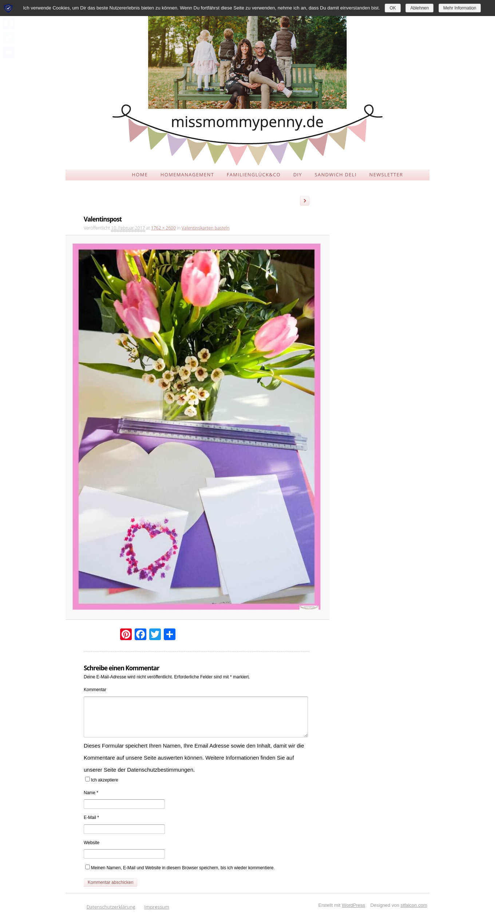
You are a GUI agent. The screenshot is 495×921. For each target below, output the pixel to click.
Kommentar (95, 689)
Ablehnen (419, 8)
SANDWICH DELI (336, 174)
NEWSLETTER (386, 174)
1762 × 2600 (163, 228)
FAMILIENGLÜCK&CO (254, 174)
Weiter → (307, 201)
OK (392, 8)
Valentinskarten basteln (206, 228)
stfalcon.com (414, 905)
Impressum (156, 907)
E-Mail (91, 817)
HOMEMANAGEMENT (187, 174)
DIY (297, 174)
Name (91, 792)
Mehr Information (459, 8)
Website (91, 842)
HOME (140, 174)
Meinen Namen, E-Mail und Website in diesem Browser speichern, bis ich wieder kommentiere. (183, 867)
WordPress (353, 905)
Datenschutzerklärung (111, 907)
